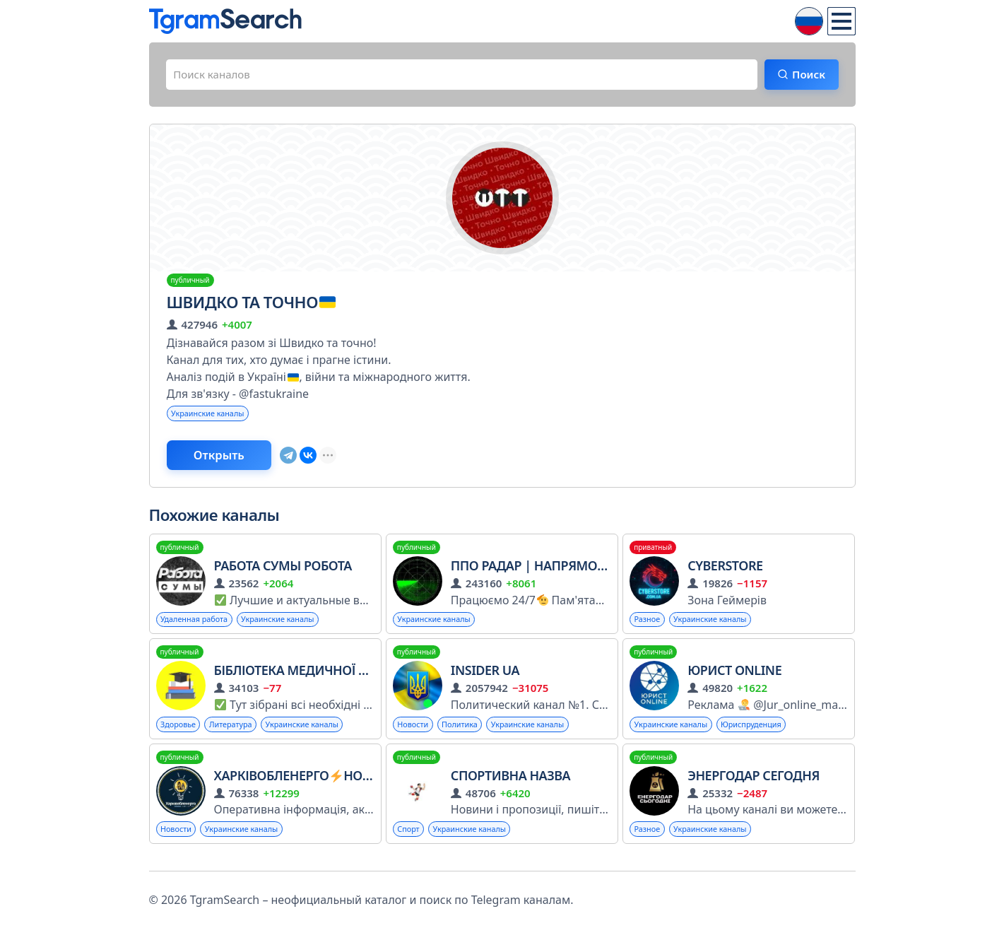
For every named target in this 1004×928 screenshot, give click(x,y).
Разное (648, 626)
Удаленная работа (198, 626)
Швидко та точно (251, 304)
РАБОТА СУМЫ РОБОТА (283, 571)
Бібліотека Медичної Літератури (322, 677)
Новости (415, 733)
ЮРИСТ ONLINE (734, 677)
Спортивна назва (510, 784)
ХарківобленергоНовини (306, 784)
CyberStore (724, 571)
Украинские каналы (212, 417)
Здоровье (181, 733)
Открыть (228, 460)
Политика (466, 733)
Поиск (804, 75)
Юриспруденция (763, 733)
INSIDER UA (485, 677)
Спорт (410, 839)
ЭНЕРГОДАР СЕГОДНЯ (753, 784)
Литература (237, 733)
